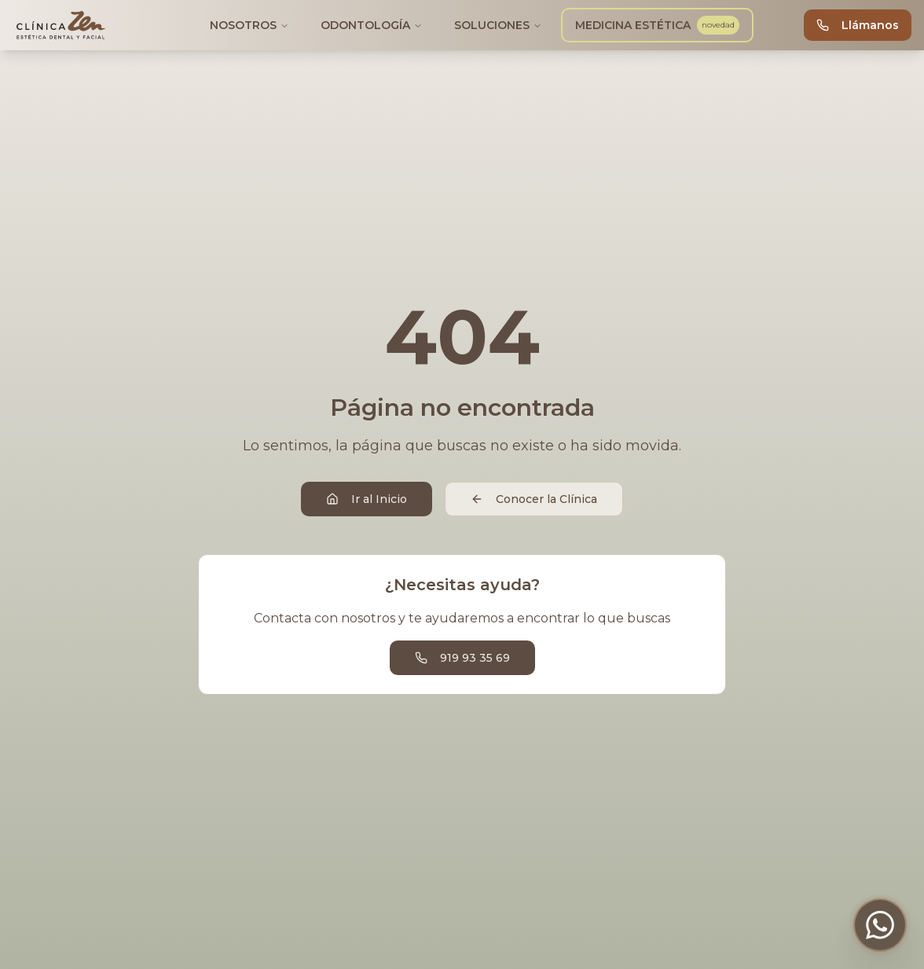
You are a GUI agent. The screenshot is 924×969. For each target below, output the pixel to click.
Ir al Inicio (366, 499)
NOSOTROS (249, 25)
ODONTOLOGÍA (372, 25)
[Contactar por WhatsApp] (880, 925)
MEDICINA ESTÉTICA (657, 25)
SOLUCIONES (498, 25)
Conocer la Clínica (534, 499)
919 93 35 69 (462, 658)
